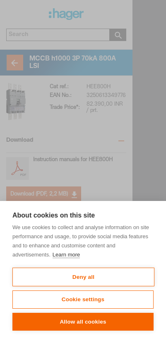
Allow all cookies (83, 322)
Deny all (83, 277)
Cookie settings (83, 299)
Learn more (66, 255)
